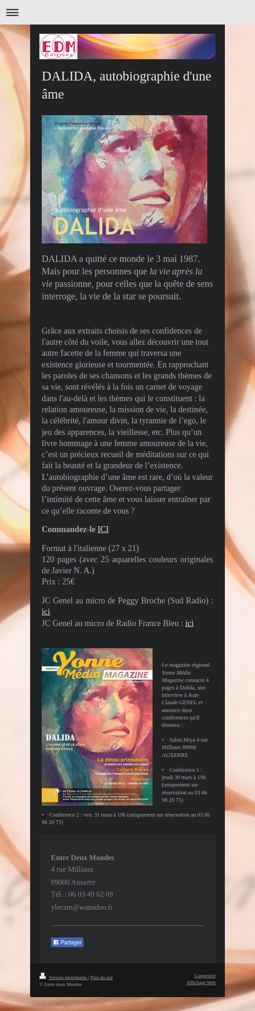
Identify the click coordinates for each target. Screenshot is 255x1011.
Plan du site (101, 977)
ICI (102, 529)
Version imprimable (63, 977)
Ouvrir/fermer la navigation (127, 12)
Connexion (205, 975)
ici (46, 611)
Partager (67, 942)
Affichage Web (201, 982)
